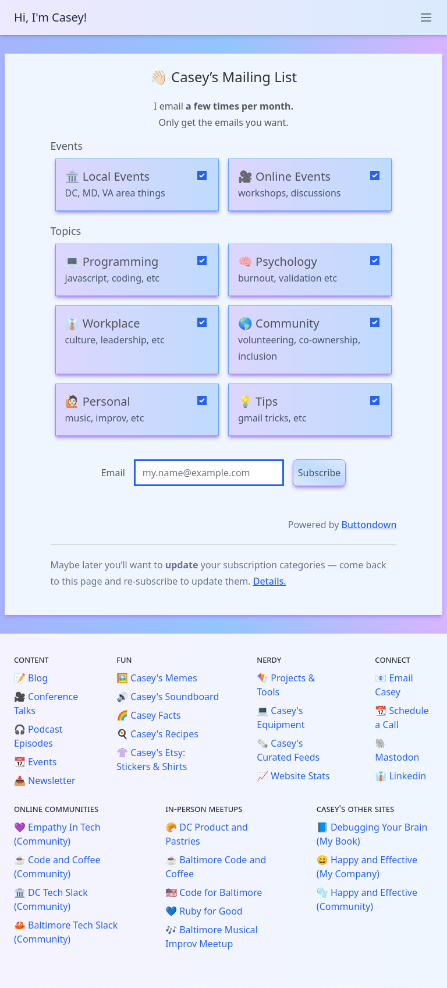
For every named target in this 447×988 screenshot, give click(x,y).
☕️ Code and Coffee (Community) (57, 866)
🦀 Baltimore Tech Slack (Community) (66, 932)
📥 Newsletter (45, 780)
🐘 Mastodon (397, 750)
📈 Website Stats (293, 775)
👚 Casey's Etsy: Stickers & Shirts (151, 759)
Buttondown (369, 524)
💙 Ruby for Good (204, 911)
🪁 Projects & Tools (286, 684)
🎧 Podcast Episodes (38, 736)
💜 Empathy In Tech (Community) (57, 834)
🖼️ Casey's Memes (156, 677)
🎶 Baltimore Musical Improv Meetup (211, 936)
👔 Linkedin (400, 775)
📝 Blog (31, 677)
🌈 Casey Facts (148, 715)
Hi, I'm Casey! (50, 17)
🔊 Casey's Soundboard (167, 696)
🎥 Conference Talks (46, 703)
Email (113, 472)
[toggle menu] (426, 17)
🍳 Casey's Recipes (157, 733)
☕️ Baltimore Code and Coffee (215, 866)
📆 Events (35, 761)
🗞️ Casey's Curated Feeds (288, 750)
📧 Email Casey (394, 684)
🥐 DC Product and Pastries (206, 834)
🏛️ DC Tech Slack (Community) (51, 899)
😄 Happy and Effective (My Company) (367, 866)
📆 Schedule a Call (401, 717)
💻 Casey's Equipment (280, 717)
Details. (269, 581)
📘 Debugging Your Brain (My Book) (372, 834)
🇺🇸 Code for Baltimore (213, 892)
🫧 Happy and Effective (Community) (367, 899)
